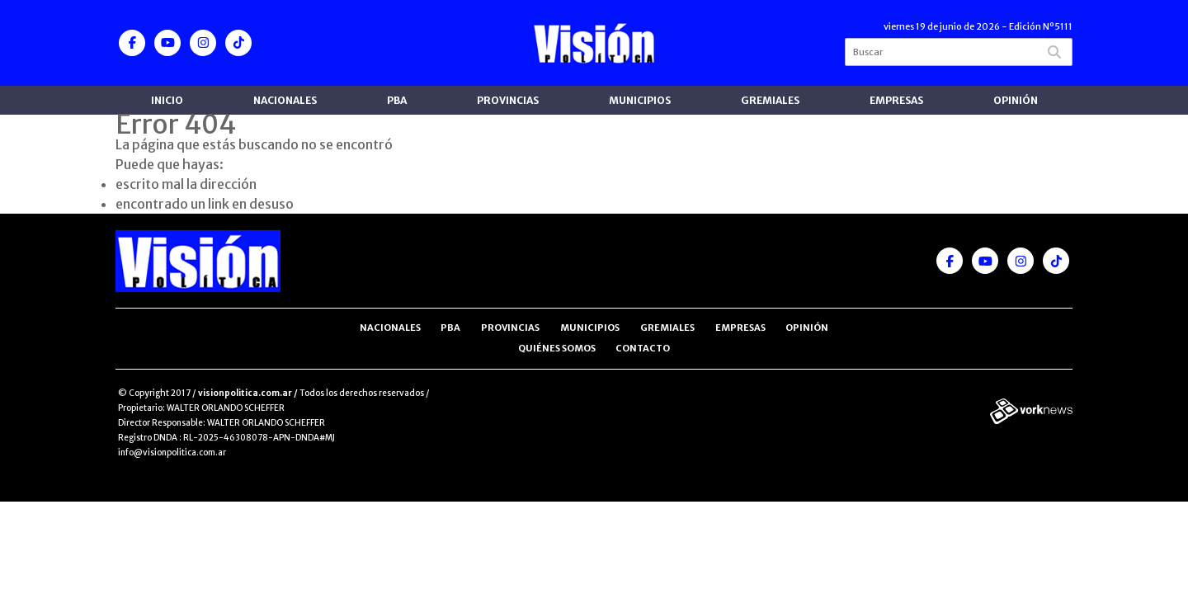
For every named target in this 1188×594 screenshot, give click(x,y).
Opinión (1015, 100)
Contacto (642, 348)
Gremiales (770, 100)
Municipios (640, 100)
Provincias (508, 100)
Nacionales (285, 100)
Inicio (167, 100)
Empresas (896, 100)
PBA (397, 100)
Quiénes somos (557, 348)
